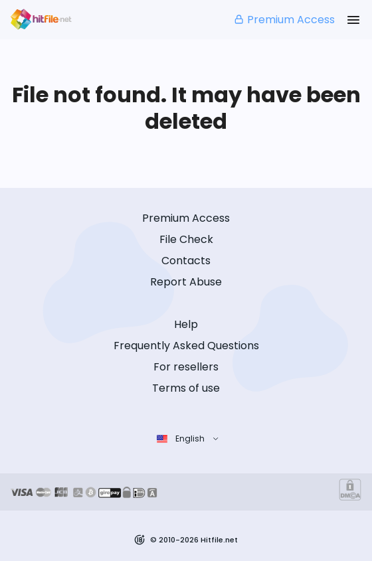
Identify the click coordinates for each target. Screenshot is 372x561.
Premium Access (284, 19)
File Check (186, 239)
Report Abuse (186, 281)
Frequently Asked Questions (186, 345)
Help (186, 324)
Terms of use (186, 388)
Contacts (186, 260)
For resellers (186, 366)
